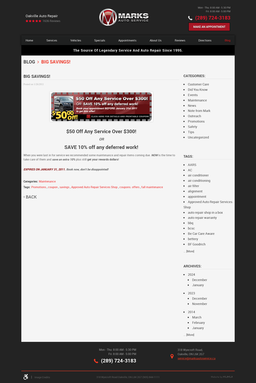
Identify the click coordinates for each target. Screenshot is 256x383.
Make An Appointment (209, 27)
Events (193, 95)
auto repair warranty (202, 217)
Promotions (38, 187)
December (199, 280)
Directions (204, 40)
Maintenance (47, 181)
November (199, 304)
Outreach (194, 116)
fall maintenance (152, 187)
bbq (190, 223)
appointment (197, 196)
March (196, 317)
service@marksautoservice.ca (196, 358)
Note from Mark (199, 111)
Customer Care (198, 84)
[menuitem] (29, 40)
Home (29, 40)
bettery (193, 239)
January (198, 285)
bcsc (191, 228)
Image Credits (42, 377)
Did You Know (198, 89)
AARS (192, 165)
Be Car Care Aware (201, 233)
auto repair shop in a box (205, 212)
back (31, 196)
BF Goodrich (197, 244)
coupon (53, 187)
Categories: (194, 75)
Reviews (180, 40)
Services (51, 40)
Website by (222, 377)
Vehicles (75, 40)
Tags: (188, 156)
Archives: (192, 266)
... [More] (188, 251)
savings (64, 187)
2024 (191, 274)
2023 (191, 293)
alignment (195, 191)
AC (190, 170)
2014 (191, 312)
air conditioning (199, 180)
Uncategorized (198, 137)
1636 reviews (51, 21)
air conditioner (198, 175)
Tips (191, 132)
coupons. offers (129, 187)
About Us (155, 40)
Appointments (127, 40)
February (198, 322)
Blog (227, 40)
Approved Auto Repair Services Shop (94, 187)
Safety (192, 126)
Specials (99, 40)
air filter (193, 186)
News (192, 105)
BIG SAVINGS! (55, 62)
